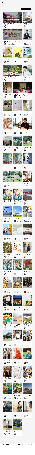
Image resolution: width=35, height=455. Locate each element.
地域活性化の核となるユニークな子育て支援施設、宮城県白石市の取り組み (27, 272)
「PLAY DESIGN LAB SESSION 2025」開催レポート (27, 60)
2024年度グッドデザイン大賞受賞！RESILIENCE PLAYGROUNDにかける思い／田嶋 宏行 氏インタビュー (22, 95)
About (26, 444)
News (29, 444)
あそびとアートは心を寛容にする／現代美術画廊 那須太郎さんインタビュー (27, 237)
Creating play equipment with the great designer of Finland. (27, 343)
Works (19, 444)
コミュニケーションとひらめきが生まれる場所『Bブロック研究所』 (17, 166)
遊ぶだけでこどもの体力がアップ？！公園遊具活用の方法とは (7, 432)
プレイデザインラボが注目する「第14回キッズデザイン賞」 (27, 219)
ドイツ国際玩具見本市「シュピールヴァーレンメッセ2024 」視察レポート (7, 148)
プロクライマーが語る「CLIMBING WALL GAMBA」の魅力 (7, 237)
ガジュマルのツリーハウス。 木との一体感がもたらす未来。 (7, 255)
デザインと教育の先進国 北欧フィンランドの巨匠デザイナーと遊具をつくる (7, 361)
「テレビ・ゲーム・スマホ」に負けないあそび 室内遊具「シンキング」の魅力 (17, 255)
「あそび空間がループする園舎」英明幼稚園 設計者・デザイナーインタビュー (27, 166)
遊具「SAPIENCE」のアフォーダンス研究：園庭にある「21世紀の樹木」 (7, 113)
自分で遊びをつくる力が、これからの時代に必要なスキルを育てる (27, 361)
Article (22, 444)
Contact (31, 444)
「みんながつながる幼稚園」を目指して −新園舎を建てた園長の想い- (7, 343)
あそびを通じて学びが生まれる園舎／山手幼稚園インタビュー (17, 219)
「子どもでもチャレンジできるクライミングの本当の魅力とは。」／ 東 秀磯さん (7, 290)
